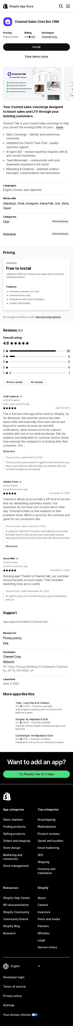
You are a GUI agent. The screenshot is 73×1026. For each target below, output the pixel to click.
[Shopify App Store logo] (18, 6)
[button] (36, 708)
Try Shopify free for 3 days (36, 774)
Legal (41, 940)
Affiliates (44, 933)
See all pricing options (48, 317)
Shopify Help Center (16, 897)
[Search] (61, 6)
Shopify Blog (11, 926)
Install (36, 47)
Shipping (43, 862)
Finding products (14, 826)
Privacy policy (12, 638)
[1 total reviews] (69, 372)
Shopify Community (16, 912)
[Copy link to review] (21, 396)
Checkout (9, 203)
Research (9, 933)
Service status (47, 947)
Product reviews (49, 833)
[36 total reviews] (68, 350)
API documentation (16, 904)
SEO (40, 855)
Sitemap (8, 1005)
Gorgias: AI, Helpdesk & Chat (31, 719)
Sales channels (13, 819)
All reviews (37, 382)
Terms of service (14, 986)
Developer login (13, 977)
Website (8, 661)
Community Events (15, 919)
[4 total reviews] (69, 356)
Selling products (14, 833)
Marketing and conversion (12, 856)
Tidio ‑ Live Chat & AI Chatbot (32, 702)
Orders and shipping (16, 840)
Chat (6, 221)
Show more (9, 451)
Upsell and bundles (50, 840)
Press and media (49, 919)
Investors (44, 912)
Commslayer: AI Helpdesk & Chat (34, 735)
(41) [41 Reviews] (33, 36)
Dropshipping (46, 819)
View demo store (36, 56)
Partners (43, 926)
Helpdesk (9, 234)
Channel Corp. (50, 36)
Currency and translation (46, 870)
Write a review (14, 382)
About (42, 897)
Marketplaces (47, 826)
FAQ (5, 643)
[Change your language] (25, 966)
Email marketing (48, 847)
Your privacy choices (17, 1014)
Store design (11, 847)
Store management (16, 865)
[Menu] (68, 6)
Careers (43, 904)
